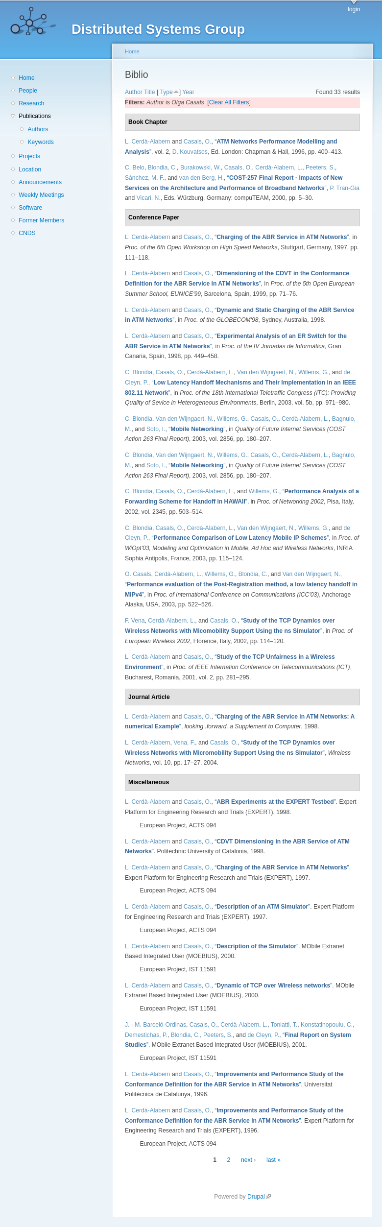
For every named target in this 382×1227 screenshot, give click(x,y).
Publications (35, 116)
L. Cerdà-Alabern (147, 141)
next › (248, 1159)
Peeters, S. (320, 167)
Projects (29, 156)
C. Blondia (138, 372)
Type (166, 92)
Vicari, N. (149, 197)
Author (134, 92)
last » (273, 1159)
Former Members (41, 220)
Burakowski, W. (200, 167)
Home (26, 77)
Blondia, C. (162, 167)
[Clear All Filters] (229, 102)
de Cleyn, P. (264, 1035)
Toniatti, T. (284, 1024)
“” (282, 237)
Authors (37, 129)
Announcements (40, 182)
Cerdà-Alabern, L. (278, 167)
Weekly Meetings (41, 195)
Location (30, 169)
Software (30, 207)
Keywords (40, 142)
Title (149, 92)
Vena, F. (184, 742)
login (354, 9)
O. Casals (138, 574)
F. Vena (135, 620)
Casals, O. (198, 141)
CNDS (27, 233)
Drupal (259, 1196)
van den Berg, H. (201, 177)
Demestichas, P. (146, 1035)
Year (188, 92)
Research (31, 103)
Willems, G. (313, 372)
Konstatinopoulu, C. (327, 1024)
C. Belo (134, 167)
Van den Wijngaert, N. (266, 372)
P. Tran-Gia (344, 188)
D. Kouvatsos (190, 151)
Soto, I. (156, 429)
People (28, 90)
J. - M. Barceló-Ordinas (155, 1024)
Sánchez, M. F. (144, 177)
